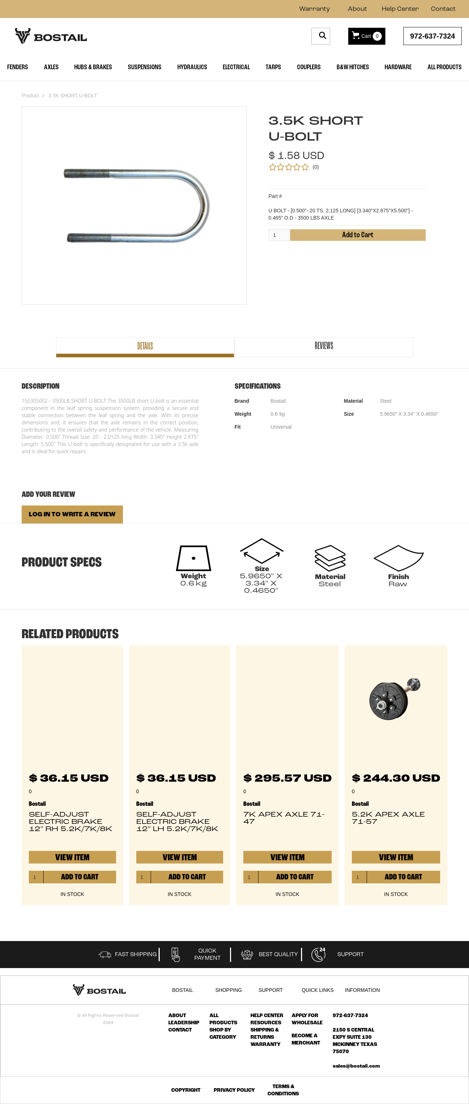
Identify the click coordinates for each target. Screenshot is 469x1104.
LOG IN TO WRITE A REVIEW (72, 514)
